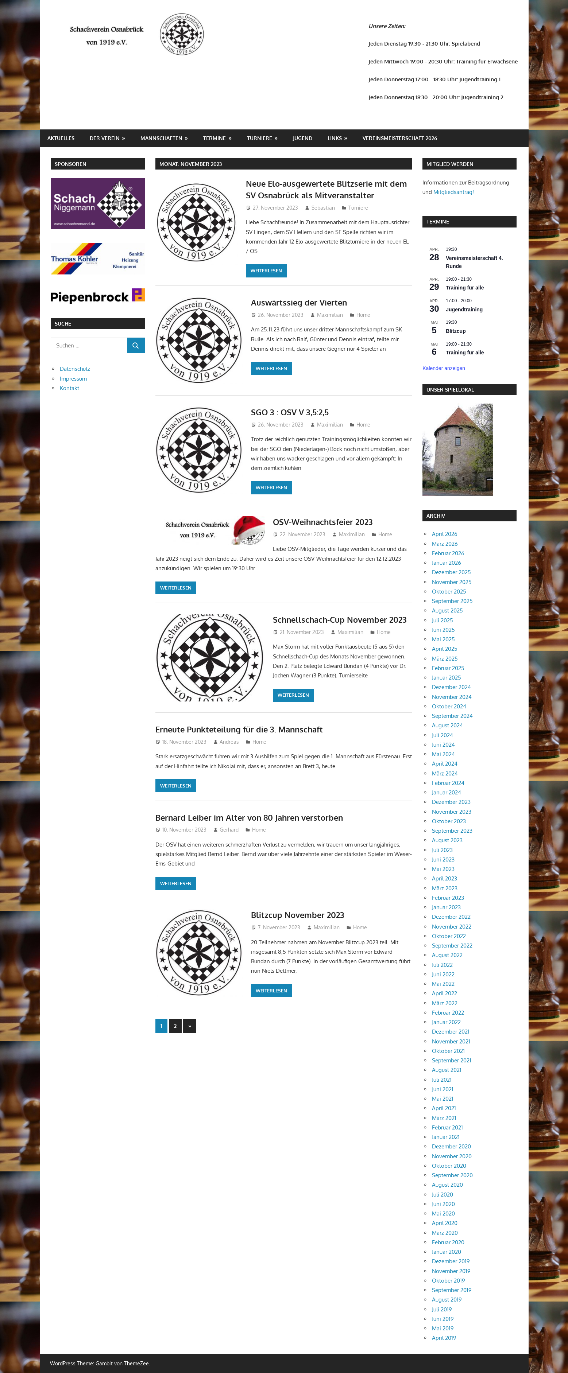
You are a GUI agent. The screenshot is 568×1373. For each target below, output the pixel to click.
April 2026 (444, 533)
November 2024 (452, 696)
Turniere (259, 138)
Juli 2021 (442, 1079)
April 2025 (444, 648)
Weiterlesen (266, 270)
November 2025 (452, 582)
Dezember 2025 (451, 572)
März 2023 (444, 888)
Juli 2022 (442, 964)
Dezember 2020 (451, 1146)
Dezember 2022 (451, 916)
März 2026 (445, 543)
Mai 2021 (442, 1098)
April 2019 (444, 1337)
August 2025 (447, 610)
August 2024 (447, 725)
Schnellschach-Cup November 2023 (340, 619)
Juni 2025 (443, 629)
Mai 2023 (443, 869)
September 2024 (452, 715)
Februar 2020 (448, 1242)
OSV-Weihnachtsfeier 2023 (323, 522)
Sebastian (323, 208)
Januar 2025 (446, 677)
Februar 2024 (448, 782)
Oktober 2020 (449, 1165)
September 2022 (452, 945)
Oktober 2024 (449, 706)
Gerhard (229, 829)
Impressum (73, 378)
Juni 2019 (443, 1318)
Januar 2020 (446, 1251)
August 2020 (447, 1184)
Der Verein (105, 138)
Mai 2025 (443, 639)
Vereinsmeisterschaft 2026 (400, 138)
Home (363, 315)
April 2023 (444, 878)
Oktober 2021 (448, 1050)
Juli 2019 (442, 1309)
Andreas (229, 742)
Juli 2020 (442, 1194)
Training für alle (465, 288)
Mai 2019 (443, 1328)
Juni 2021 (442, 1089)
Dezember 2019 (451, 1261)
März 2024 (445, 773)
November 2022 (451, 926)
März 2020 (445, 1232)
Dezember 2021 (451, 1031)
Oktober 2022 (449, 936)
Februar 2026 (448, 553)
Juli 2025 (442, 620)
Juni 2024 (443, 744)
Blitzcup (455, 331)
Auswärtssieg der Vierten (299, 302)
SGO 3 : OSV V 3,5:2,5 (290, 412)
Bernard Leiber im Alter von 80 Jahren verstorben (249, 817)
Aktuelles (60, 138)
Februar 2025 (448, 668)
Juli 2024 (442, 735)
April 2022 (444, 993)
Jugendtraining (464, 309)
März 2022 (444, 1003)
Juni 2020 (443, 1204)
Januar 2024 (446, 792)
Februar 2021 (447, 1127)
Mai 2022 (443, 983)
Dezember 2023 (451, 801)
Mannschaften (161, 138)
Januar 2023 (446, 907)
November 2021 (451, 1041)
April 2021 (444, 1108)
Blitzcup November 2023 (297, 915)
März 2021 (444, 1118)
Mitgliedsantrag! (453, 191)
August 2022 (447, 955)
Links (335, 138)
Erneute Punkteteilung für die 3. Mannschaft (239, 729)
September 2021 (451, 1060)
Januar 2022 (446, 1022)
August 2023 (447, 840)
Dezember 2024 (451, 687)
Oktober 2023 (449, 821)
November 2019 (451, 1271)
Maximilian (330, 315)
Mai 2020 (443, 1213)
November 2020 (452, 1156)
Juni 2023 (443, 859)
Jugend (302, 138)
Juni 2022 (443, 974)
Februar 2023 (448, 897)
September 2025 (452, 601)
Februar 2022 (448, 1012)
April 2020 (444, 1223)
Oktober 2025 (449, 591)
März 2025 (445, 658)
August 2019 (447, 1299)
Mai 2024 (443, 754)
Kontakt (69, 388)
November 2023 (451, 811)
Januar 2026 (446, 562)
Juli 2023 (442, 850)
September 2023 (452, 830)
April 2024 (444, 763)
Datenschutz (75, 368)
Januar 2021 (446, 1136)
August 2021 (446, 1069)
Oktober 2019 (448, 1280)
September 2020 (452, 1175)
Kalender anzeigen (443, 368)
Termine (214, 138)
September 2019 (452, 1290)
